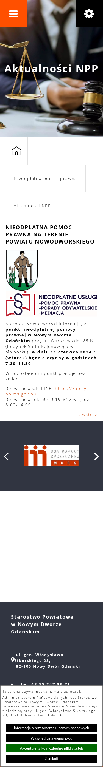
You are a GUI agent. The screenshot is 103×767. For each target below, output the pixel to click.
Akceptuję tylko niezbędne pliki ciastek (51, 748)
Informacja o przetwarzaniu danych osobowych (51, 728)
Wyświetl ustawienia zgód (52, 738)
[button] (13, 13)
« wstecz (88, 414)
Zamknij (51, 758)
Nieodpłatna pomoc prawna (45, 178)
